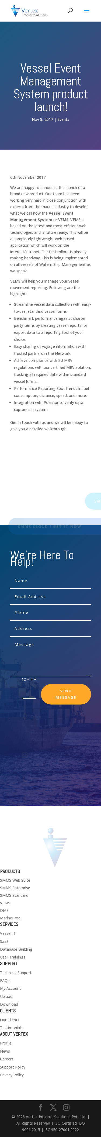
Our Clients (9, 1019)
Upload (6, 996)
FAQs (4, 980)
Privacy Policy (12, 1074)
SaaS (4, 941)
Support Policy (12, 1067)
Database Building (16, 949)
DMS (4, 910)
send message (65, 694)
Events (63, 119)
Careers (6, 1059)
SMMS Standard (14, 895)
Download (9, 1004)
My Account (10, 988)
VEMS (5, 902)
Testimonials (11, 1027)
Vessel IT (8, 933)
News (5, 1051)
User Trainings (12, 957)
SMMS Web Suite (15, 880)
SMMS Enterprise (15, 887)
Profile (6, 1043)
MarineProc (10, 917)
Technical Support (16, 972)
